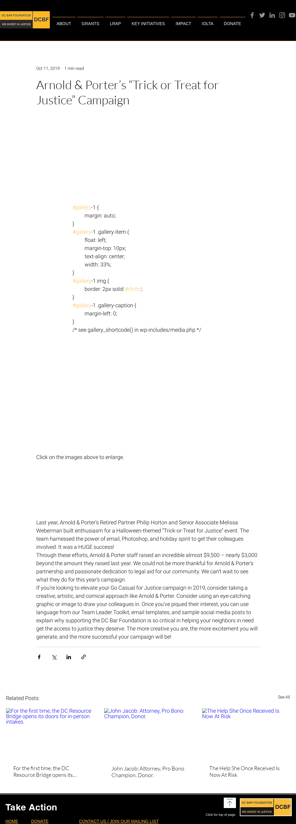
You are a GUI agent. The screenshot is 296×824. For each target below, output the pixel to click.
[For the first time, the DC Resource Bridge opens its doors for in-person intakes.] (50, 732)
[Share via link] (83, 657)
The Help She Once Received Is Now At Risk (244, 771)
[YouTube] (292, 15)
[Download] (230, 802)
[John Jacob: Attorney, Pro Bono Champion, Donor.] (148, 733)
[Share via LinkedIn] (69, 657)
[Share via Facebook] (39, 657)
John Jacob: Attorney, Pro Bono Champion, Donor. (147, 771)
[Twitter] (262, 15)
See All (284, 697)
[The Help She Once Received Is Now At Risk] (246, 732)
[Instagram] (282, 15)
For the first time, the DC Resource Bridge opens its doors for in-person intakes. (44, 771)
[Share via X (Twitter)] (54, 657)
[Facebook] (252, 15)
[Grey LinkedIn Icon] (272, 15)
